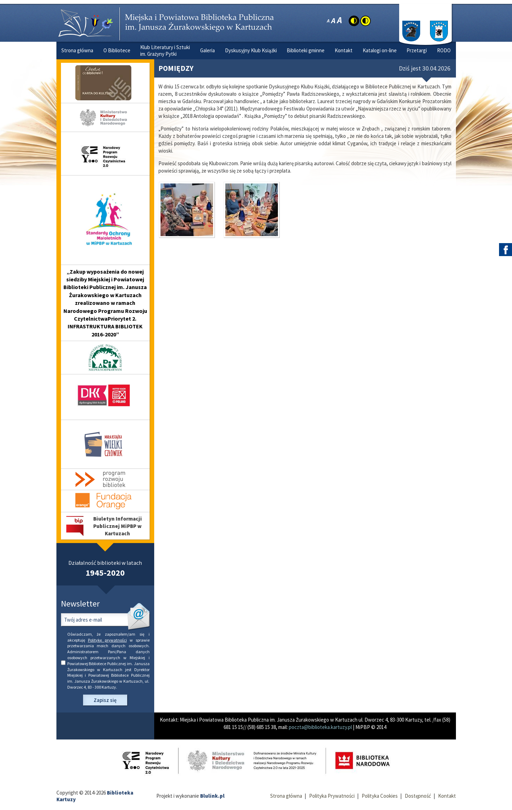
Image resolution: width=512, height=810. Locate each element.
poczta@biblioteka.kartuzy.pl (320, 727)
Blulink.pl (212, 795)
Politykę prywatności (107, 640)
